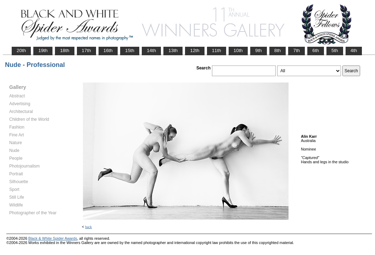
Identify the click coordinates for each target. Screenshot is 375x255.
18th (64, 50)
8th (277, 50)
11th (216, 50)
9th (258, 50)
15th (129, 50)
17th (86, 50)
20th (21, 50)
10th (238, 50)
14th (151, 50)
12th (194, 50)
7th (296, 50)
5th (335, 50)
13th (172, 50)
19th (42, 50)
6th (315, 50)
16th (108, 50)
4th (354, 50)
